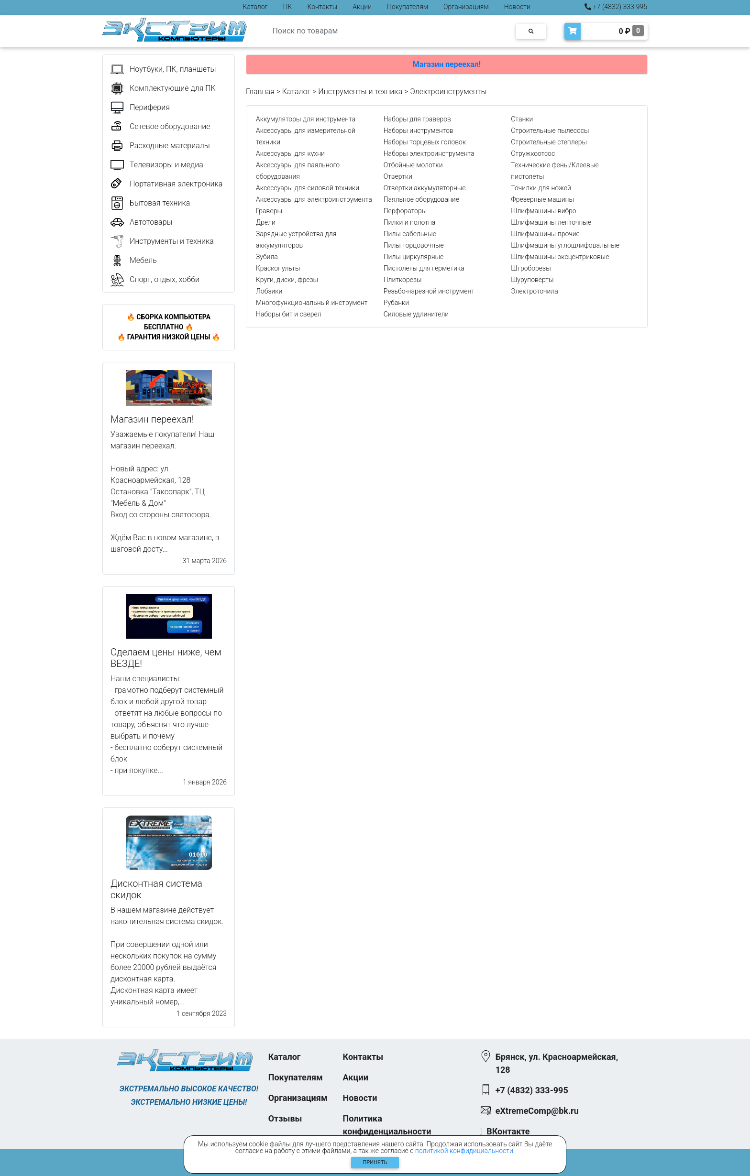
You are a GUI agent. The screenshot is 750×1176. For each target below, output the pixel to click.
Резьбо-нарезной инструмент (429, 291)
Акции (362, 7)
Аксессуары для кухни (290, 153)
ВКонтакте (507, 1131)
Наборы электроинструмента (429, 153)
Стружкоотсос (533, 153)
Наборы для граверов (417, 119)
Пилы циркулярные (414, 257)
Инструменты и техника (360, 91)
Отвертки (398, 176)
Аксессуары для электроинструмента (314, 199)
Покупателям (407, 7)
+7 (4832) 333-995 (616, 7)
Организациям (466, 7)
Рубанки (396, 302)
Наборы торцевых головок (425, 142)
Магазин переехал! (447, 64)
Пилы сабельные (410, 234)
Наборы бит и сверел (288, 314)
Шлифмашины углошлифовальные (565, 245)
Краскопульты (278, 268)
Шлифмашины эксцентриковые (560, 257)
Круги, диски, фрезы (287, 279)
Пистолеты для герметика (424, 268)
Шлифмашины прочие (545, 234)
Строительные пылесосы (550, 130)
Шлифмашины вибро (543, 211)
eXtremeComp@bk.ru (537, 1111)
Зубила (267, 257)
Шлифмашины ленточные (551, 222)
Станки (522, 119)
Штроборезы (531, 268)
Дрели (266, 222)
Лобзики (269, 291)
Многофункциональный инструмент (311, 302)
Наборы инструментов (418, 130)
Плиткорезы (403, 279)
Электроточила (534, 291)
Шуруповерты (532, 279)
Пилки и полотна (410, 222)
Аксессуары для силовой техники (307, 188)
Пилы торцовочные (414, 245)
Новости (517, 7)
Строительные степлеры (549, 142)
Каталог (255, 7)
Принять (375, 1162)
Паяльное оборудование (421, 199)
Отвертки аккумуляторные (425, 188)
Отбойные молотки (413, 165)
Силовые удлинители (416, 314)
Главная (260, 91)
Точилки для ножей (541, 188)
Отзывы (285, 1118)
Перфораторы (405, 211)
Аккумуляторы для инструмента (305, 119)
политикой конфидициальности (464, 1150)
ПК (287, 7)
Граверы (269, 211)
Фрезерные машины (542, 199)
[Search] (389, 31)
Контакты (322, 7)
